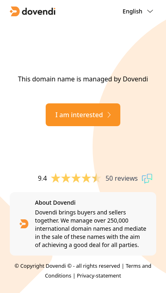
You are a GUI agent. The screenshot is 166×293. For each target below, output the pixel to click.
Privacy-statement (99, 275)
